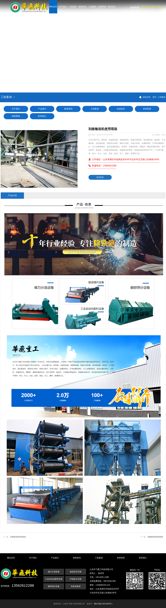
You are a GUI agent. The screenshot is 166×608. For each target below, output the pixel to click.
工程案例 (161, 97)
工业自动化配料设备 (53, 579)
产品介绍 (12, 195)
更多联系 (100, 177)
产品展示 (42, 109)
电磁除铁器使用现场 (155, 537)
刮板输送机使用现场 (18, 537)
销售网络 (16, 116)
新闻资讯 (68, 109)
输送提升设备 (76, 572)
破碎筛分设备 (54, 586)
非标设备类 (76, 586)
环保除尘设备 (76, 579)
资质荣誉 (147, 109)
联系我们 (42, 116)
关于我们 (16, 109)
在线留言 (121, 109)
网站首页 (11, 558)
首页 (154, 97)
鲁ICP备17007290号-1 (103, 604)
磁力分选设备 (54, 572)
